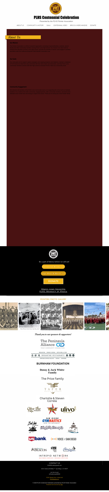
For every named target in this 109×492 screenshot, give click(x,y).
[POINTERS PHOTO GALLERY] (53, 299)
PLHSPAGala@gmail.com (54, 465)
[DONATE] (53, 281)
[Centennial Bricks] (53, 266)
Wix (62, 484)
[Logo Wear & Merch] (53, 273)
